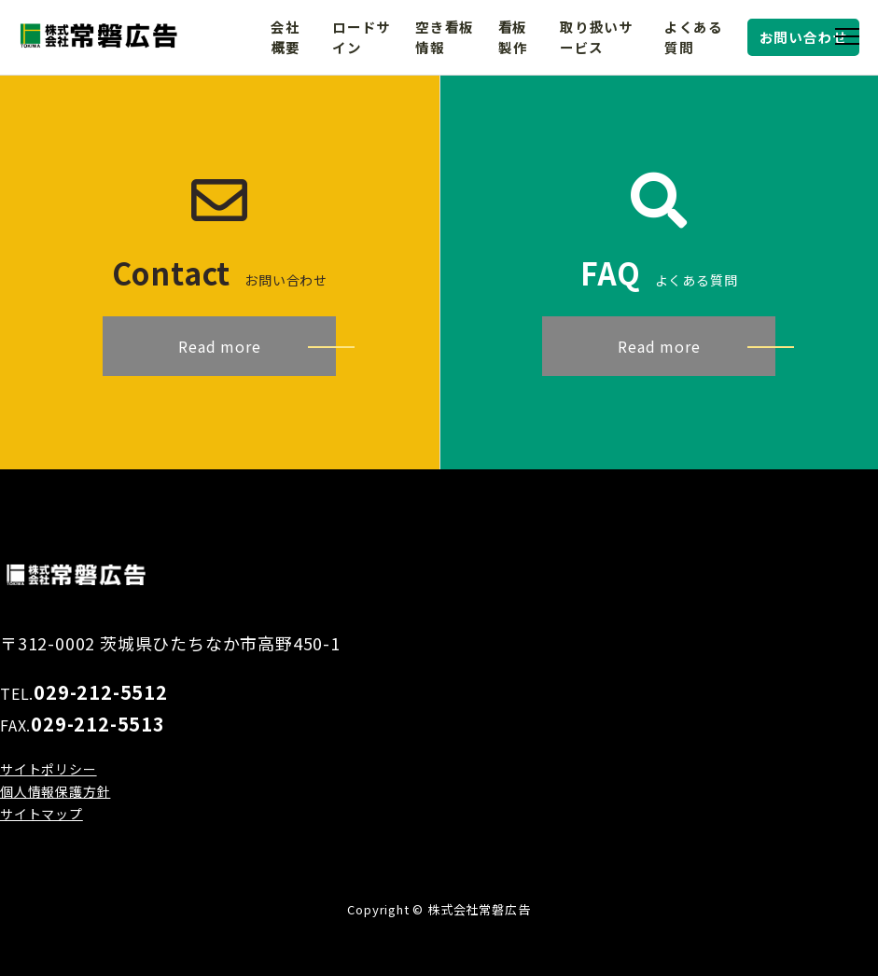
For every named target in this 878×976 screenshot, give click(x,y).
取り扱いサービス (597, 37)
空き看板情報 (444, 37)
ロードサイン (361, 37)
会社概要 (285, 37)
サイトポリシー (48, 769)
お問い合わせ (804, 37)
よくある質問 (693, 37)
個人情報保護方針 (55, 791)
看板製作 (513, 37)
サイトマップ (41, 813)
